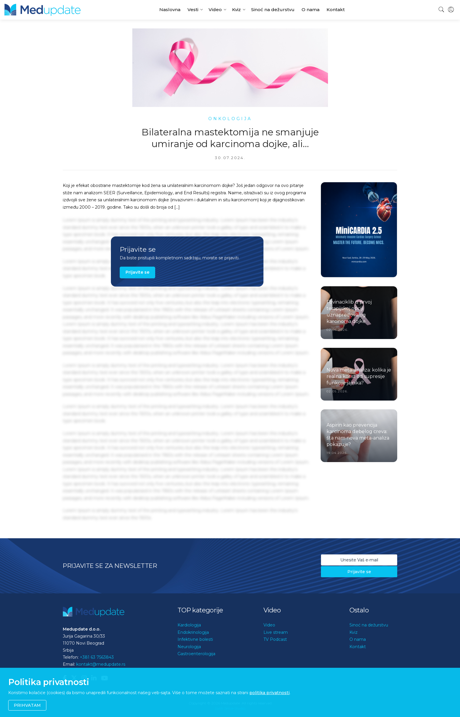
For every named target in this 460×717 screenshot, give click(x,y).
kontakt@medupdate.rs (100, 664)
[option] (359, 229)
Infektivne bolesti (195, 639)
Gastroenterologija (196, 653)
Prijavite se (137, 272)
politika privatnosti (269, 692)
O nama (310, 9)
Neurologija (189, 646)
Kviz (236, 9)
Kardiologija (189, 625)
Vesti (192, 9)
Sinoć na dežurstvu (273, 9)
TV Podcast (275, 639)
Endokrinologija (193, 632)
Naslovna (169, 9)
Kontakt (336, 9)
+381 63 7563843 (97, 657)
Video (215, 9)
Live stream (275, 632)
